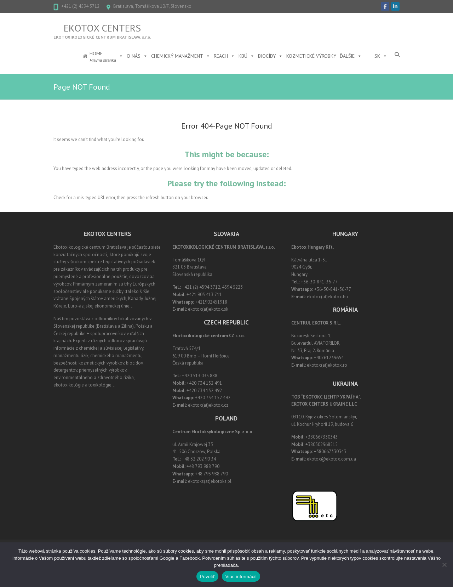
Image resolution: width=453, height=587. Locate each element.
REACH (224, 56)
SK (380, 56)
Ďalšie (351, 56)
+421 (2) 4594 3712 (80, 6)
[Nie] (444, 564)
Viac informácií (241, 576)
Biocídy (270, 56)
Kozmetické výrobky (311, 56)
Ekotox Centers (102, 28)
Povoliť (207, 576)
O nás (137, 56)
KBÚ (246, 56)
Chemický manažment (180, 56)
